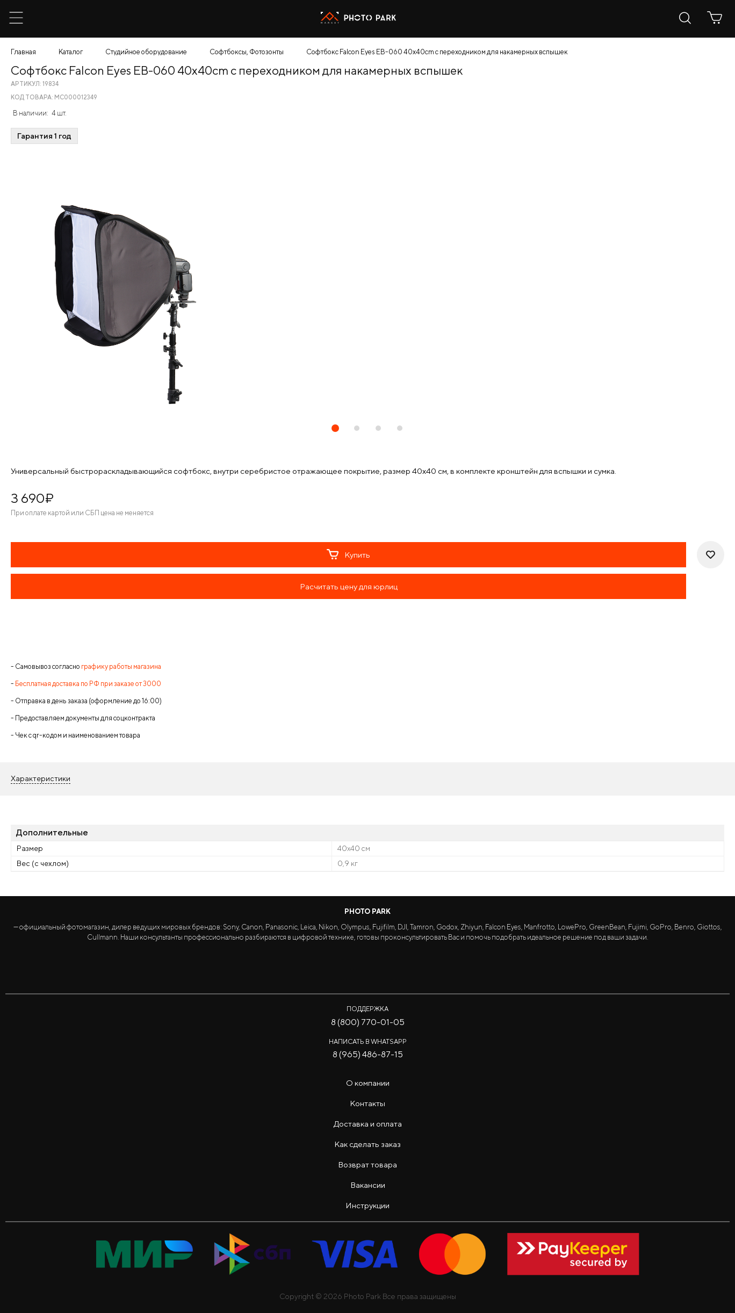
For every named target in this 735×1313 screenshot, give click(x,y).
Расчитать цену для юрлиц (349, 586)
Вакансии (367, 1184)
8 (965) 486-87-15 (368, 1054)
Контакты (367, 1103)
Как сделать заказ (367, 1144)
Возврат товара (367, 1164)
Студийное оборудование (146, 51)
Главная (23, 51)
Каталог (71, 51)
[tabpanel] (367, 284)
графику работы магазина (121, 666)
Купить (348, 554)
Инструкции (367, 1205)
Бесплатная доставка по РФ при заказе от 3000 (88, 684)
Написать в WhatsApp (368, 1041)
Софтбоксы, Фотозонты (247, 51)
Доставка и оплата (368, 1123)
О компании (368, 1082)
